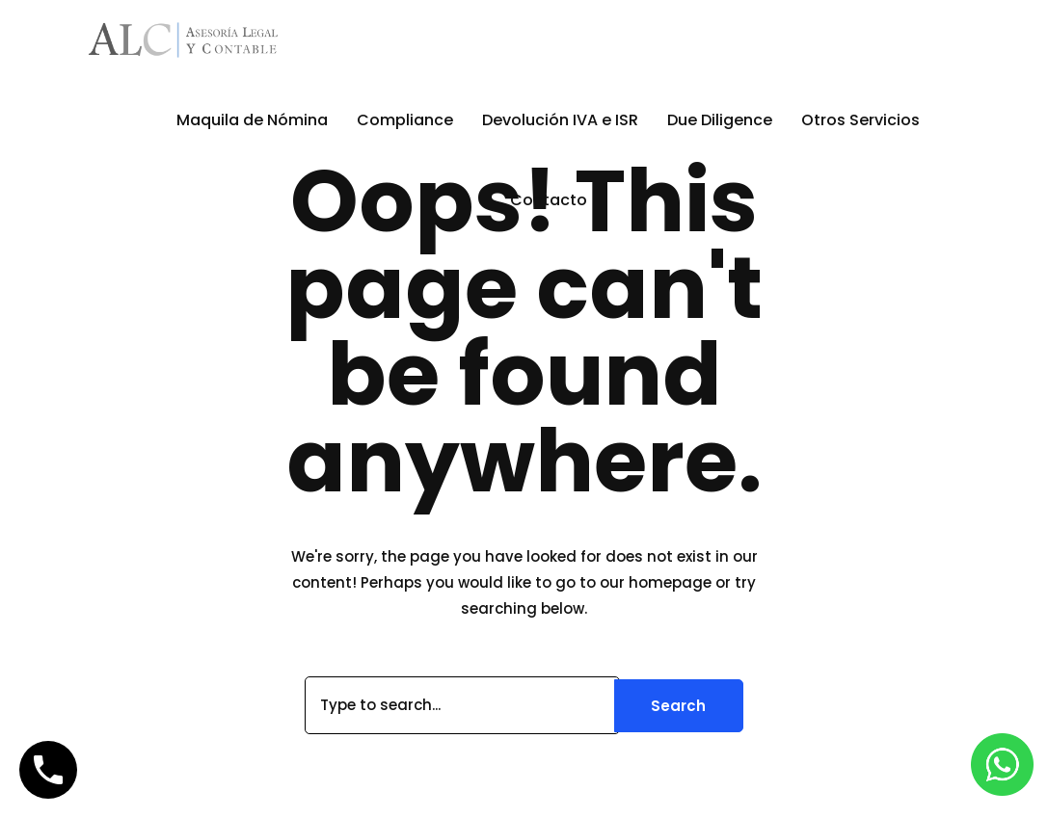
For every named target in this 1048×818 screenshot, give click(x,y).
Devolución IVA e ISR (560, 120)
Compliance (405, 120)
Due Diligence (719, 120)
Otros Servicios (860, 120)
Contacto (548, 200)
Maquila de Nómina (252, 120)
